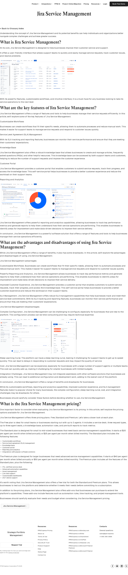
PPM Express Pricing (45, 531)
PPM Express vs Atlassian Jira (79, 543)
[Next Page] (15, 506)
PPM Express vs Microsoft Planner (81, 551)
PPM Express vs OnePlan (77, 540)
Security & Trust (43, 543)
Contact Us (42, 555)
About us (41, 534)
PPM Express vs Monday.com (79, 531)
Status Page (42, 552)
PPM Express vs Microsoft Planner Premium (81, 547)
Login (105, 4)
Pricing (86, 4)
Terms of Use (42, 537)
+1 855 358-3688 (106, 537)
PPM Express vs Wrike (76, 534)
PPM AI (57, 4)
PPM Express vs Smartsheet (78, 537)
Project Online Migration (71, 4)
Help (39, 549)
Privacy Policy (43, 540)
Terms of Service (13, 553)
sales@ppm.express (107, 534)
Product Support (44, 546)
